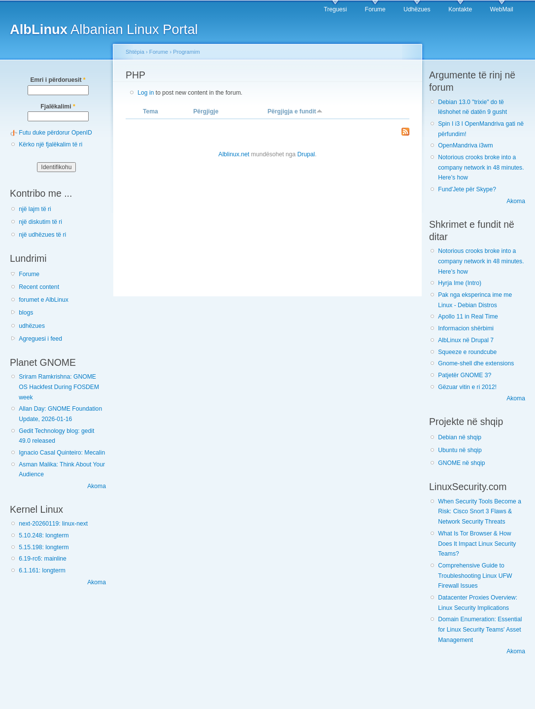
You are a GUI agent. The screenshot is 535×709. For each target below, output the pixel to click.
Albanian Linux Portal (104, 29)
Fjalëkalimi (57, 106)
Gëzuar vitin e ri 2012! (467, 387)
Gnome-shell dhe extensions (476, 363)
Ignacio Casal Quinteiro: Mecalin (62, 452)
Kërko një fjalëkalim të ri (50, 144)
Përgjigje (205, 111)
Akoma (96, 486)
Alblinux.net (233, 154)
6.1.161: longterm (42, 570)
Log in (145, 92)
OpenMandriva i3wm (465, 145)
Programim (186, 52)
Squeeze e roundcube (467, 352)
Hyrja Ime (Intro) (459, 283)
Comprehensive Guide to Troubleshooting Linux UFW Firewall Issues (475, 575)
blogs (26, 312)
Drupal (306, 154)
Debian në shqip (459, 437)
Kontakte (460, 9)
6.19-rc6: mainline (43, 558)
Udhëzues (417, 9)
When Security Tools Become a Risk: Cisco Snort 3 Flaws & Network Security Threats (479, 511)
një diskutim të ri (40, 221)
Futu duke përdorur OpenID (55, 132)
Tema (150, 111)
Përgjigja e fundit (295, 111)
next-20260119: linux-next (53, 523)
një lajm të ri (35, 209)
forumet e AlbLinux (43, 299)
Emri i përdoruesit (57, 79)
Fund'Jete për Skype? (467, 189)
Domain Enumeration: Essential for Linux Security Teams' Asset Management (480, 629)
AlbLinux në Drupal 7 (466, 340)
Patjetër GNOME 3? (464, 375)
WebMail (501, 9)
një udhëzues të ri (42, 234)
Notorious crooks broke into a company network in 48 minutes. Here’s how (481, 167)
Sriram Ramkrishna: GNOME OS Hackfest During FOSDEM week (59, 386)
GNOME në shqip (461, 463)
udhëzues (32, 325)
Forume (375, 9)
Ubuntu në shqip (460, 450)
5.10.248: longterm (43, 535)
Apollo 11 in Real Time (468, 316)
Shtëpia (135, 52)
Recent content (39, 287)
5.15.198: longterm (43, 547)
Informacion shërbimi (466, 328)
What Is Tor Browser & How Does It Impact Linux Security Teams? (477, 543)
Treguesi (335, 9)
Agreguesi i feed (40, 338)
